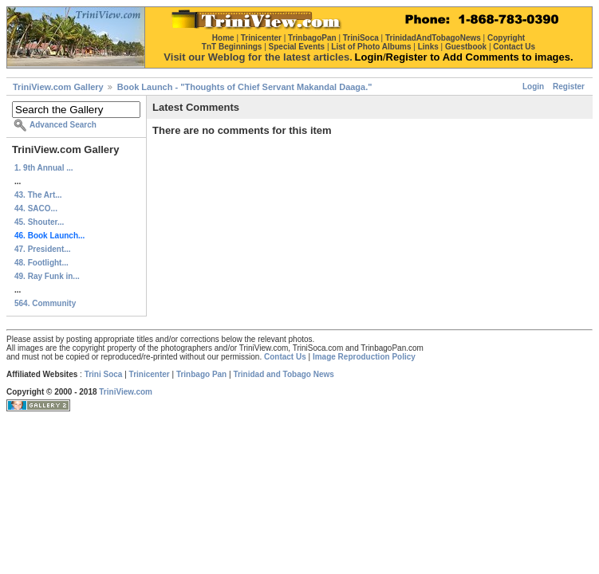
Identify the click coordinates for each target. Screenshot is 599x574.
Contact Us (285, 356)
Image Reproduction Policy (364, 356)
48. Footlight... (41, 262)
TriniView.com (125, 391)
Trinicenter (149, 374)
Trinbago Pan (201, 374)
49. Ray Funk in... (47, 276)
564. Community (45, 303)
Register (569, 86)
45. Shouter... (39, 222)
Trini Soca (104, 374)
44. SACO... (35, 208)
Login (533, 86)
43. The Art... (38, 195)
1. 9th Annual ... (43, 167)
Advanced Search (63, 124)
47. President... (42, 249)
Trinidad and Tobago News (283, 374)
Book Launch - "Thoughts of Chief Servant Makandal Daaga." (244, 87)
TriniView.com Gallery (58, 87)
